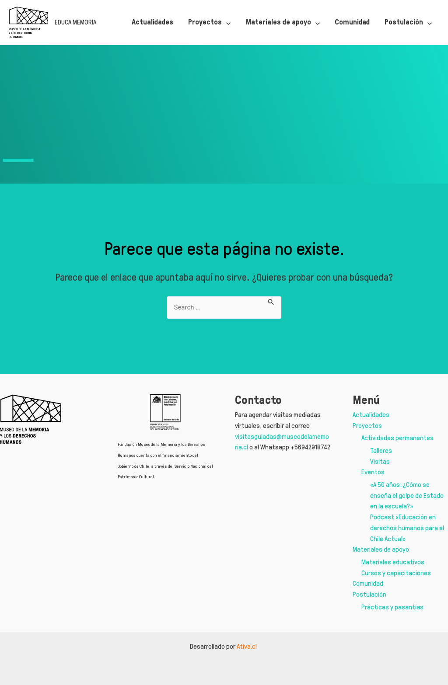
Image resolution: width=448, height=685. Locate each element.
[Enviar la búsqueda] (271, 300)
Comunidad (368, 583)
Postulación (369, 594)
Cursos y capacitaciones (396, 572)
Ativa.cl (247, 646)
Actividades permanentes (397, 437)
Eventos (373, 471)
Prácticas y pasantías (392, 607)
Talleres (381, 450)
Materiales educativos (392, 562)
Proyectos (367, 425)
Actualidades (371, 414)
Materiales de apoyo (381, 549)
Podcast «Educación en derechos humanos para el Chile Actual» (407, 527)
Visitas (380, 461)
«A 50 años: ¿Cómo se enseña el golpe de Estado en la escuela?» (407, 495)
